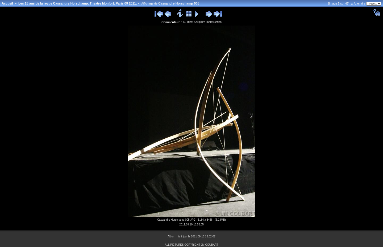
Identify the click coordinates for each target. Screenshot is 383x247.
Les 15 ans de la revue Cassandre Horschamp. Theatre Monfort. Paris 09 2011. (77, 3)
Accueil (7, 3)
